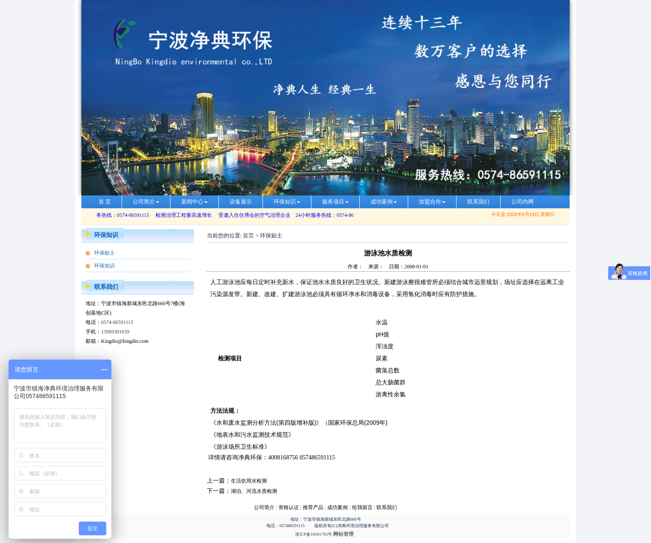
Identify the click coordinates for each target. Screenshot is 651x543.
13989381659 (115, 332)
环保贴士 (104, 253)
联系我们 (478, 201)
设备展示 (241, 201)
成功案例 (383, 201)
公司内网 (522, 201)
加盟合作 (432, 201)
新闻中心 (194, 201)
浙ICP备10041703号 (313, 534)
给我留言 (362, 507)
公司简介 (146, 201)
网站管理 (343, 534)
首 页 (105, 201)
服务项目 (335, 201)
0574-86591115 (117, 322)
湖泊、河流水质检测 (254, 491)
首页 (248, 235)
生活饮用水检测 (249, 481)
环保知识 (287, 201)
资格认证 (289, 507)
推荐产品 (313, 507)
